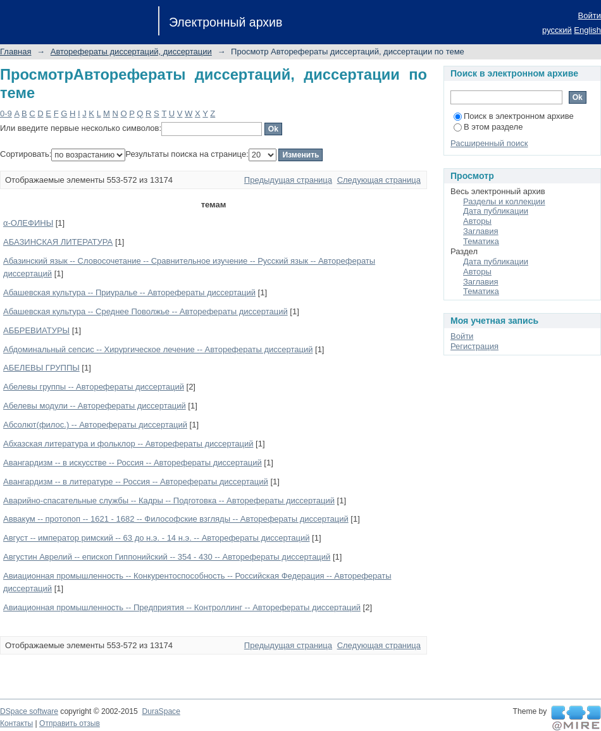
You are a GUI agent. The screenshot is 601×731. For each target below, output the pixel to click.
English (587, 30)
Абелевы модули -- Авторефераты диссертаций (94, 405)
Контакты (16, 723)
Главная (15, 51)
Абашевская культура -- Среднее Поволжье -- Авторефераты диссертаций (145, 311)
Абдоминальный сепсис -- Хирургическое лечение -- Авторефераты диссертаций (158, 349)
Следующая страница (379, 180)
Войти (589, 15)
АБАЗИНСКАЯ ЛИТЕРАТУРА (58, 242)
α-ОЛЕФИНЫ (28, 223)
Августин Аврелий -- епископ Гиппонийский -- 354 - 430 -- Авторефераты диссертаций (166, 557)
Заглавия (481, 231)
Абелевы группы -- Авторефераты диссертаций (93, 386)
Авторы (477, 221)
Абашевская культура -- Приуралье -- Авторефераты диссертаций (129, 292)
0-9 (6, 113)
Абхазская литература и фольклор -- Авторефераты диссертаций (128, 443)
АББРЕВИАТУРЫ (36, 330)
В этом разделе (488, 127)
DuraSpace (161, 711)
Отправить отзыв (69, 723)
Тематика (481, 241)
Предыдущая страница (288, 180)
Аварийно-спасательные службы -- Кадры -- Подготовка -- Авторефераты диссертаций (169, 500)
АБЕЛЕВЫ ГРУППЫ (41, 367)
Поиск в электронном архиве (514, 116)
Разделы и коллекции (504, 201)
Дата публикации (495, 211)
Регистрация (474, 346)
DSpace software (29, 711)
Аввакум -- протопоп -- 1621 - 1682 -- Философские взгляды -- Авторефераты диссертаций (176, 519)
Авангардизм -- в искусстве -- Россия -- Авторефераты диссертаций (132, 462)
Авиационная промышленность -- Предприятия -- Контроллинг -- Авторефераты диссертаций (182, 607)
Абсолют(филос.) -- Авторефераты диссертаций (95, 424)
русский (557, 30)
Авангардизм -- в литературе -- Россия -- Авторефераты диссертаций (135, 481)
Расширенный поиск (489, 143)
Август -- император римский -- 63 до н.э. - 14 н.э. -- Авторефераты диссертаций (156, 538)
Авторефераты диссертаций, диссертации (131, 51)
